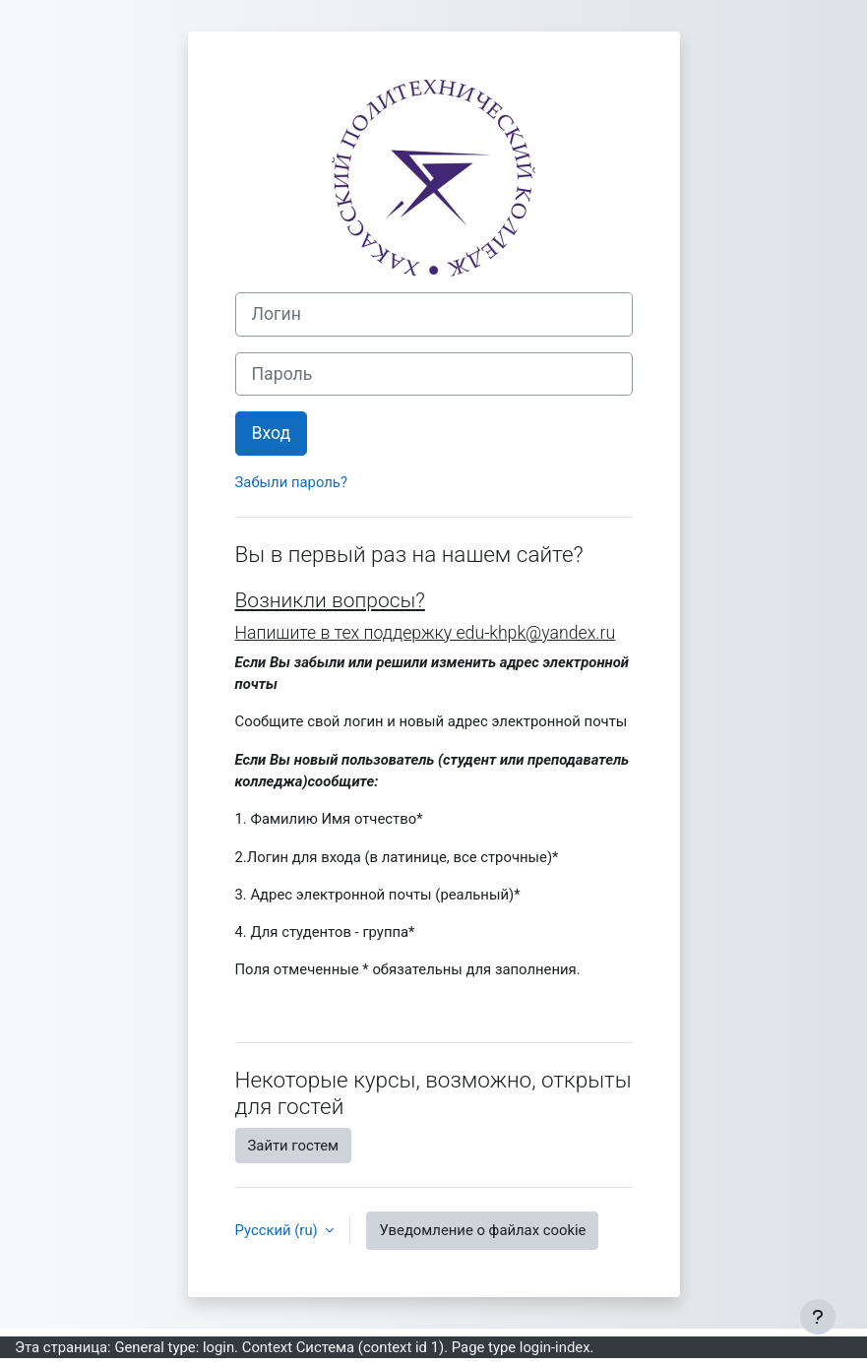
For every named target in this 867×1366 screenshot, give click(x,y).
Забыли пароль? (291, 482)
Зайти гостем (294, 1145)
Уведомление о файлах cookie (482, 1230)
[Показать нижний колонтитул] (818, 1317)
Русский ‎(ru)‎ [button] (278, 1230)
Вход (271, 433)
